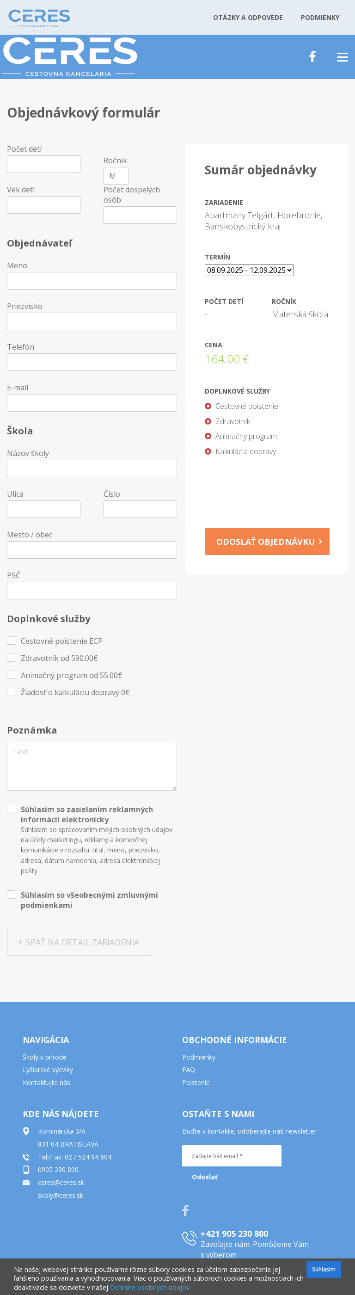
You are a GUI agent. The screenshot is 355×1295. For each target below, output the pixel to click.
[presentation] (270, 489)
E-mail (17, 387)
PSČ (13, 575)
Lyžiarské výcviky (48, 1069)
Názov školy (28, 453)
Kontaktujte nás (46, 1082)
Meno (17, 265)
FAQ (188, 1069)
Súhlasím (324, 1269)
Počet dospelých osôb (132, 195)
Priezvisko (25, 306)
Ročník (115, 160)
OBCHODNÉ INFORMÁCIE (234, 1039)
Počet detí (24, 149)
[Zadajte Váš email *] (232, 1155)
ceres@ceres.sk (61, 1182)
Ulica (15, 494)
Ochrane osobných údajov (150, 1287)
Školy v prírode (45, 1057)
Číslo (112, 494)
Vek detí (21, 190)
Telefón (20, 347)
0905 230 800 (58, 1169)
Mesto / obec (29, 535)
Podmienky (198, 1057)
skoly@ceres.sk (60, 1195)
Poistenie (196, 1082)
